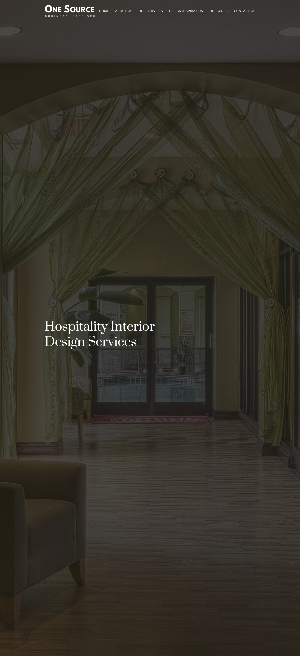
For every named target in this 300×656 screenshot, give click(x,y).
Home (104, 11)
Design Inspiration (186, 11)
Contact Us (244, 11)
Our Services (151, 11)
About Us (123, 11)
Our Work (219, 11)
